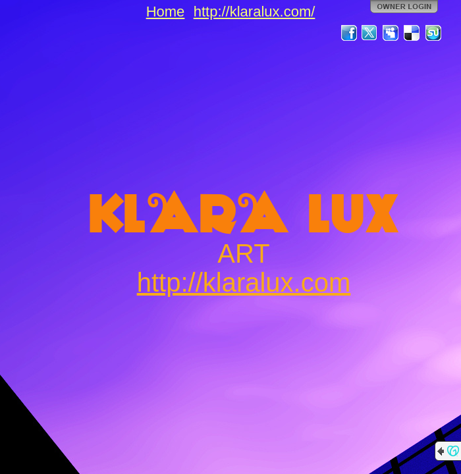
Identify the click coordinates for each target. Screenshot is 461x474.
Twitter (370, 33)
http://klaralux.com (244, 282)
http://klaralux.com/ (254, 11)
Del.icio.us (412, 33)
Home (165, 11)
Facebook (349, 33)
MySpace (391, 33)
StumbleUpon (433, 33)
